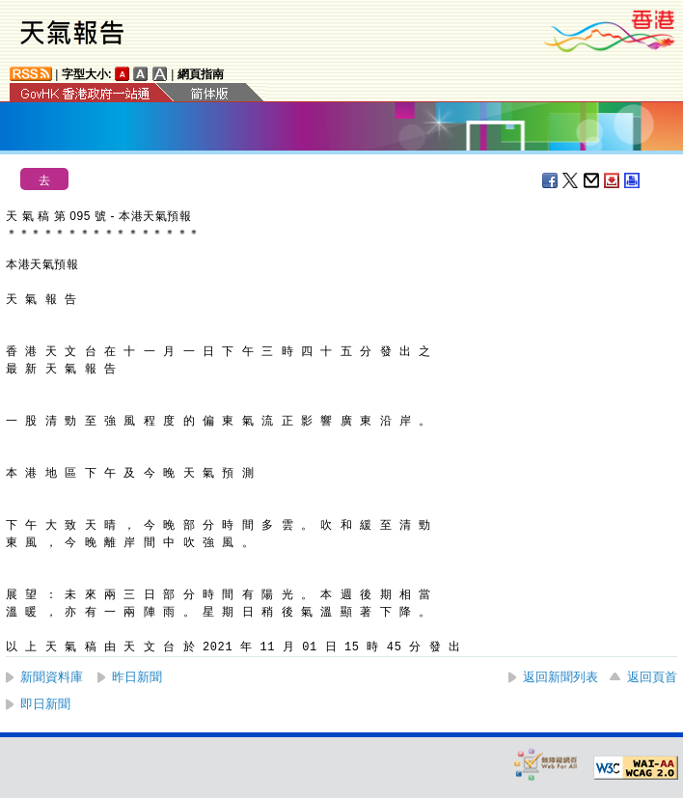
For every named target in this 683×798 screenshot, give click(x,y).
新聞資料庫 (51, 677)
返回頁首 (652, 677)
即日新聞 (45, 704)
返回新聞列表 (560, 677)
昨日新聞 (137, 677)
